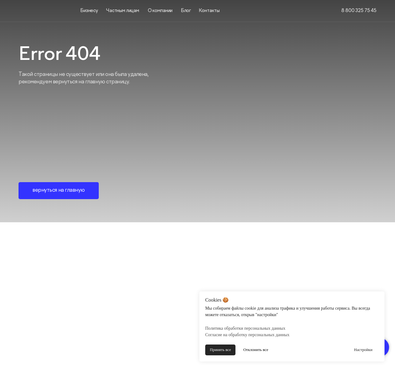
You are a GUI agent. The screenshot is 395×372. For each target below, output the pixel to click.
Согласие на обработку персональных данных (247, 334)
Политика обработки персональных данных (245, 328)
